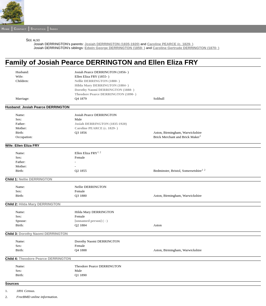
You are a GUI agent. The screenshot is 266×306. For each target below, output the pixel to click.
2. (6, 297)
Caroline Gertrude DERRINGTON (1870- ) (186, 48)
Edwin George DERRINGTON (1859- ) (115, 48)
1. (6, 291)
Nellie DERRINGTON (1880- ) (97, 81)
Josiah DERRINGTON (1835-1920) (112, 44)
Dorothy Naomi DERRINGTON (43, 234)
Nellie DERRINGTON (35, 179)
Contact (20, 29)
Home (6, 29)
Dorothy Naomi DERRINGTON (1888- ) (104, 90)
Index (54, 29)
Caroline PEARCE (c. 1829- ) (170, 44)
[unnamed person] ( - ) (91, 221)
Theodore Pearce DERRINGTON (45, 259)
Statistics (38, 29)
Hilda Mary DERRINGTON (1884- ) (102, 85)
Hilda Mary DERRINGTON (39, 204)
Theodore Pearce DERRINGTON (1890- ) (105, 94)
